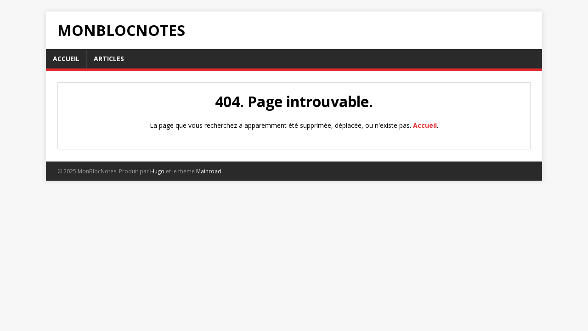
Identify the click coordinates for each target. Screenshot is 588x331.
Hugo (157, 171)
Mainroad (208, 171)
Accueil (425, 125)
